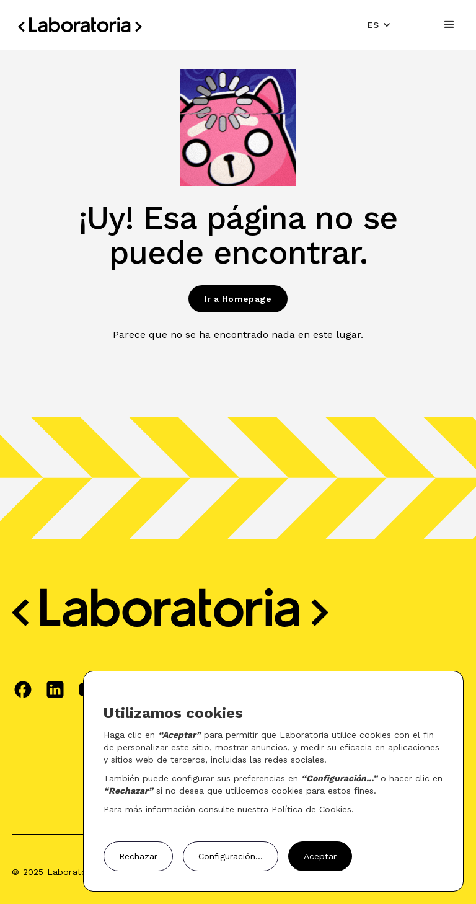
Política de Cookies (311, 809)
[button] (379, 24)
